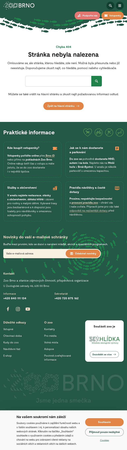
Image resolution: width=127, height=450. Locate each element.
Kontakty (49, 329)
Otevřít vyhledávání (110, 6)
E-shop (7, 355)
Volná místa (51, 342)
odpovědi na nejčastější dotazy (88, 210)
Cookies (104, 440)
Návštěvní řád (11, 349)
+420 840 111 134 (14, 298)
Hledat (96, 81)
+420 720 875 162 (66, 298)
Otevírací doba (12, 335)
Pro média (50, 335)
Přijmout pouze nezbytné (104, 432)
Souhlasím (104, 422)
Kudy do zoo (11, 342)
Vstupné (8, 329)
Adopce (49, 349)
